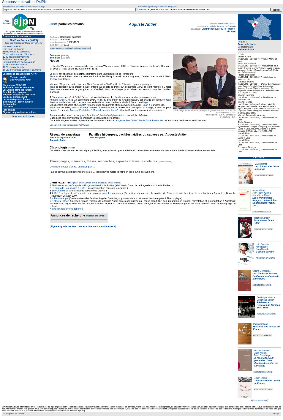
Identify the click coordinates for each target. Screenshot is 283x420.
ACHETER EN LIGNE (264, 175)
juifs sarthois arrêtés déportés (67, 208)
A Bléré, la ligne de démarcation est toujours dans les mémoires (87, 193)
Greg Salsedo (262, 249)
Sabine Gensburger (262, 271)
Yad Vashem (223, 24)
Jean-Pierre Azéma (261, 193)
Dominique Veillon (265, 300)
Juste (54, 24)
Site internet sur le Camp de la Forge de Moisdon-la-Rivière (83, 185)
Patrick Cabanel (261, 324)
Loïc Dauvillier (262, 244)
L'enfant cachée (265, 251)
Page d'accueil (7, 22)
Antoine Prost (258, 190)
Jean (81, 68)
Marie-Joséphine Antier (105, 110)
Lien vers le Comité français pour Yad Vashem (69, 125)
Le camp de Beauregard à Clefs (68, 188)
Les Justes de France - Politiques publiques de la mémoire (266, 276)
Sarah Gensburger (262, 355)
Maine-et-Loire (246, 49)
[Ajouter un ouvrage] (259, 400)
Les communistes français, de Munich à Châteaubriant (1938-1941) (264, 201)
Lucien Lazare (260, 378)
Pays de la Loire (247, 44)
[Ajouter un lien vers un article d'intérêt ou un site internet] (96, 183)
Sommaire (55, 55)
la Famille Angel (60, 198)
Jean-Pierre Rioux (261, 195)
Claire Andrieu (260, 353)
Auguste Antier (57, 99)
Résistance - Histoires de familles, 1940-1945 (268, 305)
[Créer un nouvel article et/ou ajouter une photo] (70, 48)
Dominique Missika (266, 297)
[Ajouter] (72, 148)
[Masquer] (65, 58)
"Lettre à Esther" (60, 201)
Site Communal (60, 190)
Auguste (80, 105)
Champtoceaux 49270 (214, 28)
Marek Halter (261, 164)
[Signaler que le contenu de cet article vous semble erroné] (83, 226)
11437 (233, 24)
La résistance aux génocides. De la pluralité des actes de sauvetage (265, 362)
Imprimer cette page (24, 116)
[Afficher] (65, 55)
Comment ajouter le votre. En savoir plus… (72, 166)
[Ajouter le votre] (165, 162)
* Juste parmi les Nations (13, 414)
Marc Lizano (261, 247)
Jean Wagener (97, 137)
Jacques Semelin (262, 218)
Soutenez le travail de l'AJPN (24, 2)
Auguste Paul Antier (80, 110)
